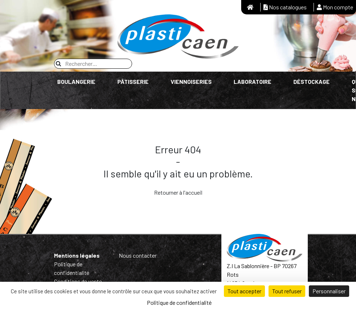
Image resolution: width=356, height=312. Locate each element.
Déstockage (311, 67)
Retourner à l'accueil (178, 178)
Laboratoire (252, 67)
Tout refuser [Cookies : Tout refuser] (287, 291)
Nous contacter (138, 241)
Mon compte (335, 7)
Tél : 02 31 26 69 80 (249, 277)
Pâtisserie (133, 67)
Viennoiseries (191, 67)
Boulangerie (76, 67)
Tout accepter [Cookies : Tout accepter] (244, 291)
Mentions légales (77, 241)
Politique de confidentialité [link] (179, 302)
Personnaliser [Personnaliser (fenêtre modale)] (329, 291)
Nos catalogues (285, 7)
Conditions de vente (78, 267)
